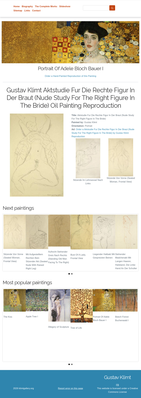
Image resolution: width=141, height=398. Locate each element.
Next (134, 242)
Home (16, 6)
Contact (36, 10)
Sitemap (17, 10)
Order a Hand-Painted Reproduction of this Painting (70, 76)
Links (27, 10)
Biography (27, 6)
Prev (7, 242)
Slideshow (64, 6)
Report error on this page (70, 388)
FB (117, 385)
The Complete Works (46, 6)
